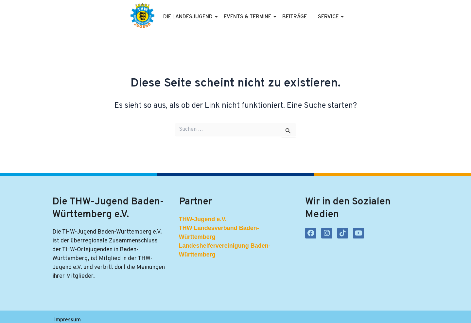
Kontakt (193, 312)
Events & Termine (236, 12)
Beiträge (282, 12)
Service (317, 12)
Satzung (164, 312)
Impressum (67, 312)
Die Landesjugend (177, 12)
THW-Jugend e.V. (203, 210)
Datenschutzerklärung (117, 312)
